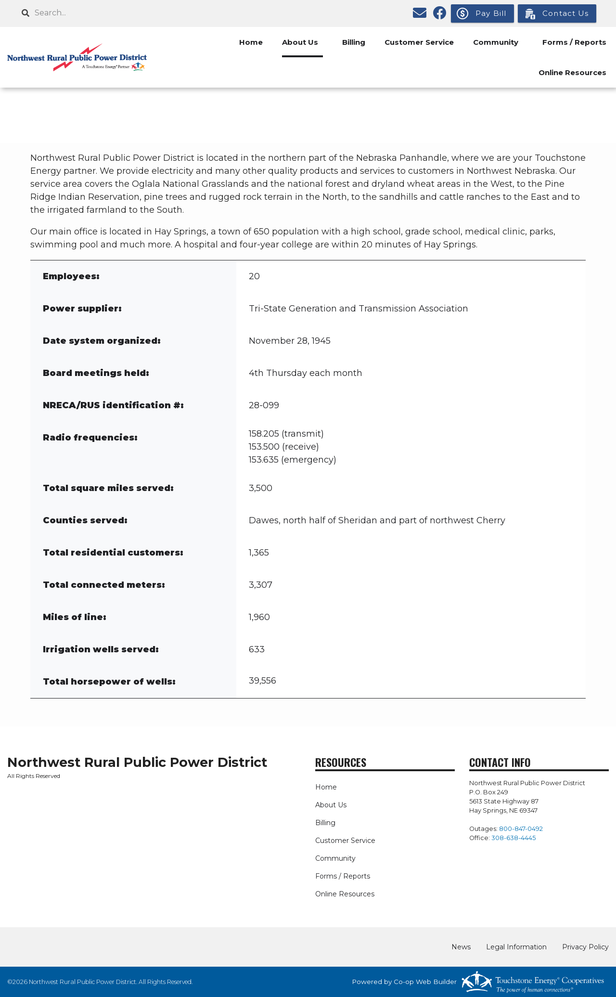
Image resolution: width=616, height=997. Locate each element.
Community (495, 42)
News (461, 947)
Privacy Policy (585, 947)
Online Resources (572, 72)
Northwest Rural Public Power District (137, 762)
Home (251, 42)
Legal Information (516, 947)
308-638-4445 (513, 838)
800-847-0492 (521, 828)
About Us (300, 42)
